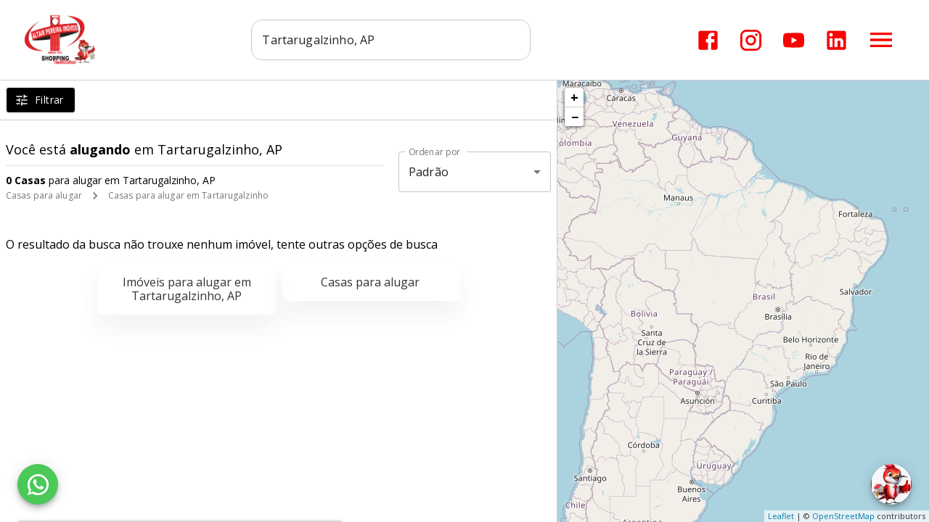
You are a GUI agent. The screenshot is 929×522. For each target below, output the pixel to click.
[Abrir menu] (881, 40)
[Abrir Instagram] (751, 40)
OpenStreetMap (843, 515)
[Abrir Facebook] (708, 40)
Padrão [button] (429, 172)
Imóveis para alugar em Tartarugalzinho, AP (187, 289)
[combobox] (392, 40)
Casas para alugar (44, 195)
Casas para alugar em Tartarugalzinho (188, 195)
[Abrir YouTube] (793, 40)
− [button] (574, 116)
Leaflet (781, 515)
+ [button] (574, 97)
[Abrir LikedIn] (836, 40)
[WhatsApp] (37, 484)
